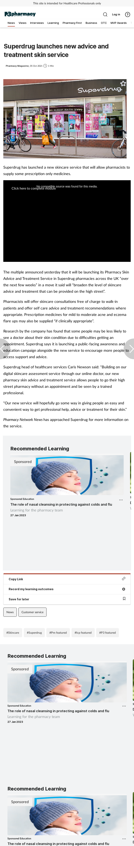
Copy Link (67, 579)
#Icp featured (83, 632)
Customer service (32, 612)
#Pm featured (58, 632)
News (10, 612)
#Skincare (12, 632)
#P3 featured (107, 632)
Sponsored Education (22, 498)
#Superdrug (34, 632)
